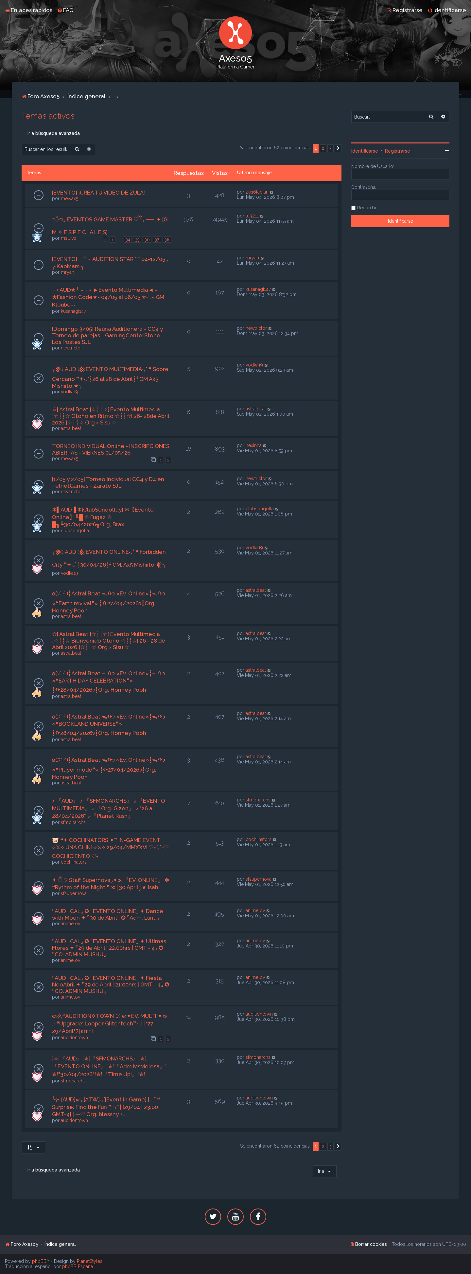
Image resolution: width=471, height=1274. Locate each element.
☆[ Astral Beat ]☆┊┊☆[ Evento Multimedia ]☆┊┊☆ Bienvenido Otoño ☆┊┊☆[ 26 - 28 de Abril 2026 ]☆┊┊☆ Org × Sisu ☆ (108, 640)
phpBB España (77, 1266)
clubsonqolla (75, 530)
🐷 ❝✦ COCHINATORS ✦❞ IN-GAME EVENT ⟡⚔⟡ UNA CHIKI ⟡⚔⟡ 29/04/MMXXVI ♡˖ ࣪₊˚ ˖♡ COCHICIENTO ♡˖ (110, 848)
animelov (70, 923)
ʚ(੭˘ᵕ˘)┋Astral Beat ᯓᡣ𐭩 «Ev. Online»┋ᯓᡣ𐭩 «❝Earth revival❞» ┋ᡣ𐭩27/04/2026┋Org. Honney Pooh (108, 602)
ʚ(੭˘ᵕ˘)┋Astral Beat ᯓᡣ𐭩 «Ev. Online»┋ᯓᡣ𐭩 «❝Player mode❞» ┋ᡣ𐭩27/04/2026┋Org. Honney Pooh (108, 768)
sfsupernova (74, 893)
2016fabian (257, 192)
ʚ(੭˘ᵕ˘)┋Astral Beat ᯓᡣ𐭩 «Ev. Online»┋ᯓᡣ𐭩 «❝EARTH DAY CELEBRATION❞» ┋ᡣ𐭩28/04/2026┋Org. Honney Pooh (108, 681)
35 (137, 239)
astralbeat (71, 428)
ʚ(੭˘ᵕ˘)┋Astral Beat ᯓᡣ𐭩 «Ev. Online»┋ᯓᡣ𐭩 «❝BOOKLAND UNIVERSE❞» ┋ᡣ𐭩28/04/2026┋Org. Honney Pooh (108, 724)
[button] (338, 148)
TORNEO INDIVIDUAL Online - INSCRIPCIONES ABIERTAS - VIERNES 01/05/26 (110, 449)
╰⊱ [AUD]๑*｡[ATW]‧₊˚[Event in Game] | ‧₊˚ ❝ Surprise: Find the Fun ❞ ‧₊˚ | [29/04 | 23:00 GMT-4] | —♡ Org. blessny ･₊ (106, 1106)
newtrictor (71, 347)
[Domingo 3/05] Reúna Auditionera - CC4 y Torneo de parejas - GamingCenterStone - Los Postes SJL (108, 335)
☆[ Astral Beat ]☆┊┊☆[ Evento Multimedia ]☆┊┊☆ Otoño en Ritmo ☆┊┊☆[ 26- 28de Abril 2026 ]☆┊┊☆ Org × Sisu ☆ (110, 416)
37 (157, 239)
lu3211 (252, 215)
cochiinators (74, 862)
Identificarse (364, 151)
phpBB (39, 1261)
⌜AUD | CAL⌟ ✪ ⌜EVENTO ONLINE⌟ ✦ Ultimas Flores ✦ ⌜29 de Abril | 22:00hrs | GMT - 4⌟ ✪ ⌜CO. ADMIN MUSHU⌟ (109, 948)
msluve (68, 238)
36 (147, 239)
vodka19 (69, 391)
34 (128, 239)
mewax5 (69, 198)
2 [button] (323, 148)
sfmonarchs (73, 822)
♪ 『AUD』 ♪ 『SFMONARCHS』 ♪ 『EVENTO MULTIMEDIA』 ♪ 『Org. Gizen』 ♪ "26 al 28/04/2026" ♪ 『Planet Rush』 (108, 808)
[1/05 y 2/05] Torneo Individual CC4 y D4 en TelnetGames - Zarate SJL (108, 482)
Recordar (367, 207)
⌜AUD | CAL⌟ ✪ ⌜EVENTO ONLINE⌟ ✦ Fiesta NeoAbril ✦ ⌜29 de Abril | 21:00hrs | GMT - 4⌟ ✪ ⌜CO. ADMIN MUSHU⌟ (110, 984)
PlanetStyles (89, 1261)
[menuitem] (65, 10)
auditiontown (74, 1037)
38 (167, 239)
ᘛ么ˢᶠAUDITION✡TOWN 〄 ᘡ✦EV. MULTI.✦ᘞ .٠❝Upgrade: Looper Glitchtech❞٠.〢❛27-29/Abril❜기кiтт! (109, 1023)
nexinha (254, 445)
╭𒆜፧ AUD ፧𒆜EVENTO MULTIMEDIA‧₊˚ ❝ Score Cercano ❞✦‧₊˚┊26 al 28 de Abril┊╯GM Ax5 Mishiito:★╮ (110, 377)
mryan (67, 272)
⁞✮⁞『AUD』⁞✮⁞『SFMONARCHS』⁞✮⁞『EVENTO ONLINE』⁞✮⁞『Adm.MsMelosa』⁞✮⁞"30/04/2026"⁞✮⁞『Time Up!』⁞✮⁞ (109, 1066)
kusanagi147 (73, 311)
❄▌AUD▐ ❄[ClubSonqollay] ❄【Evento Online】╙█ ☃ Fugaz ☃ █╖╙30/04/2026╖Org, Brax (103, 517)
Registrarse (397, 151)
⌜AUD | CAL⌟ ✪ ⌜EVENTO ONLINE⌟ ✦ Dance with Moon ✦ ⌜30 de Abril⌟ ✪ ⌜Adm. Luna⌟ (107, 914)
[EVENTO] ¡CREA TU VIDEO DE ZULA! (98, 192)
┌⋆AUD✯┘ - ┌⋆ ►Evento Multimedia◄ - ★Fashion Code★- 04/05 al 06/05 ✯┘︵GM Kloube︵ (108, 297)
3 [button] (330, 148)
